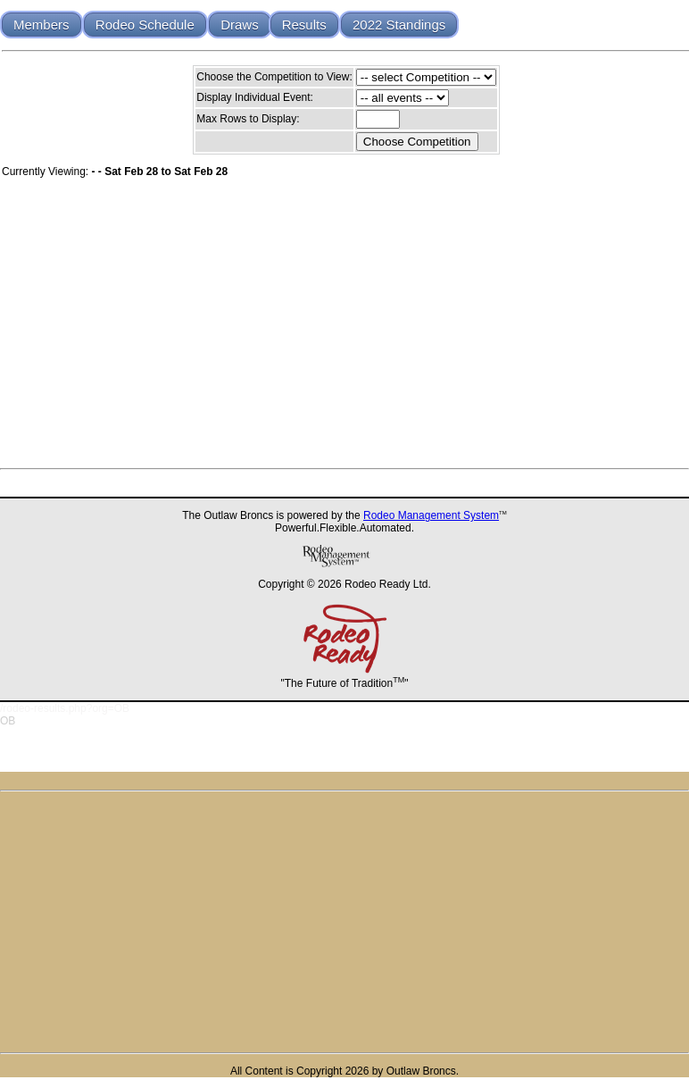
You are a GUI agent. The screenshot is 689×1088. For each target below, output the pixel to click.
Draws (239, 24)
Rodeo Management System (431, 515)
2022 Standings (399, 24)
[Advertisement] (344, 922)
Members (41, 24)
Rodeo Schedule (145, 24)
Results (304, 24)
